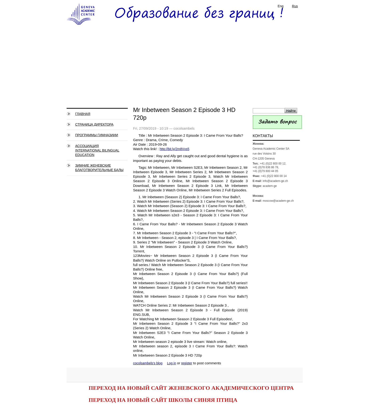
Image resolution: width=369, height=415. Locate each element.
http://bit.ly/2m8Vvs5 (174, 149)
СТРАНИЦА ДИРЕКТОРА (94, 124)
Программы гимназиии (96, 135)
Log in (171, 363)
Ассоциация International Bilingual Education (97, 150)
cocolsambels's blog (148, 363)
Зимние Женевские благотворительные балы (99, 168)
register (186, 363)
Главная (82, 114)
